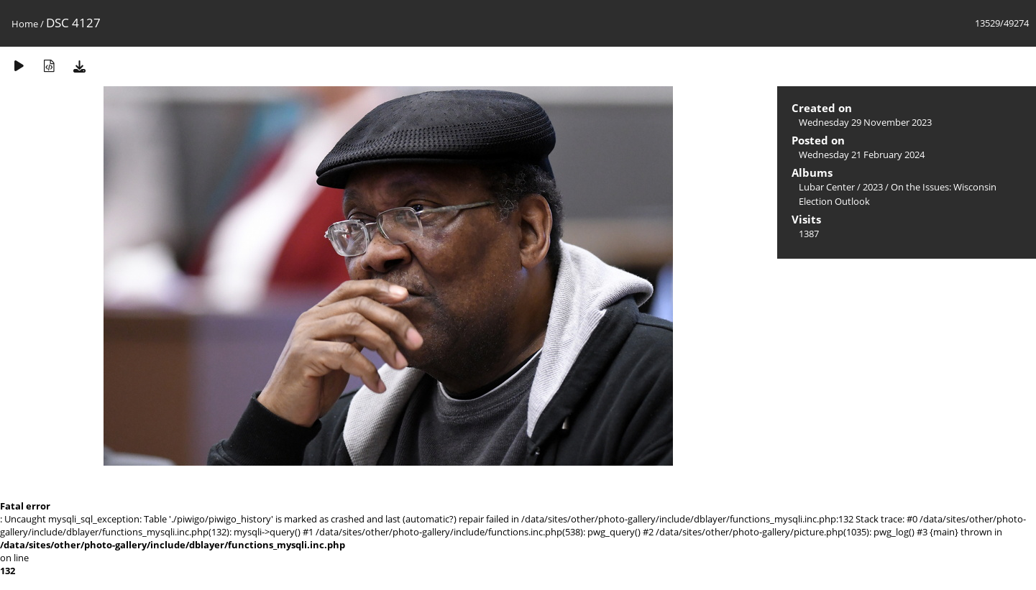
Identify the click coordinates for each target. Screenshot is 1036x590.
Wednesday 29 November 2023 (865, 122)
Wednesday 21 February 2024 (862, 154)
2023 (873, 186)
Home (25, 23)
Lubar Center (827, 186)
